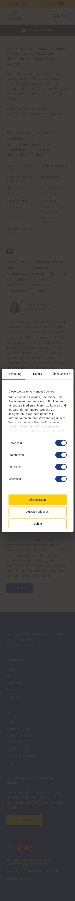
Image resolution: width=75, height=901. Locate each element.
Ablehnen (37, 523)
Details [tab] (37, 374)
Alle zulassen (37, 499)
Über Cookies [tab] (61, 374)
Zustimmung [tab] (13, 374)
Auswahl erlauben (37, 511)
